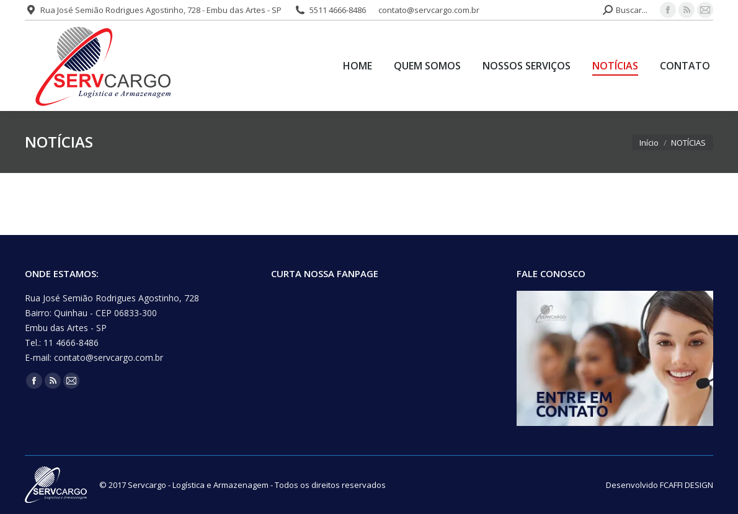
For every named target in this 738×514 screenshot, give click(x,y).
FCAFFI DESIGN (686, 484)
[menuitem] (357, 66)
